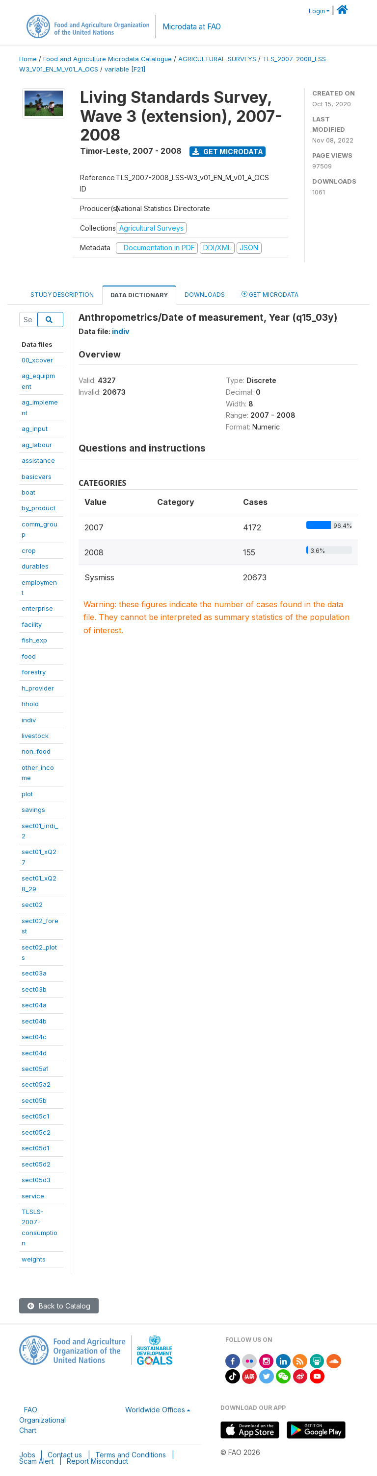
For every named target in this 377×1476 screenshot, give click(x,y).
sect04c (34, 1037)
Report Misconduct (97, 1461)
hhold (30, 704)
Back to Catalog (58, 1306)
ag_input (35, 428)
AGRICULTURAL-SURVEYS (217, 59)
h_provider (38, 688)
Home (28, 59)
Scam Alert (36, 1461)
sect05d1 (35, 1148)
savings (33, 809)
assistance (38, 460)
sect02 (32, 904)
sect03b (34, 989)
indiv (29, 720)
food (29, 656)
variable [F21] (125, 69)
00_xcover (37, 360)
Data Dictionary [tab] (139, 295)
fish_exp (34, 640)
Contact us (65, 1455)
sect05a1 (35, 1068)
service (33, 1196)
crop (29, 550)
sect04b (34, 1021)
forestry (34, 672)
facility (32, 624)
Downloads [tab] (205, 294)
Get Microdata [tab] (270, 294)
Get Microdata (227, 151)
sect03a (34, 973)
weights (34, 1259)
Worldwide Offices (155, 1409)
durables (35, 566)
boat (28, 492)
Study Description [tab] (62, 294)
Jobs (27, 1455)
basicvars (37, 476)
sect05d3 (36, 1180)
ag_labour (37, 445)
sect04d (34, 1053)
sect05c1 (35, 1116)
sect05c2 (36, 1132)
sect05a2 (36, 1084)
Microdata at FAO (191, 26)
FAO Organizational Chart (42, 1419)
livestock (35, 735)
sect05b (34, 1100)
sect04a (34, 1005)
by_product (38, 508)
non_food (36, 751)
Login (317, 11)
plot (27, 794)
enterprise (37, 608)
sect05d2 (36, 1164)
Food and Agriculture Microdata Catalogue (107, 59)
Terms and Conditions (130, 1455)
